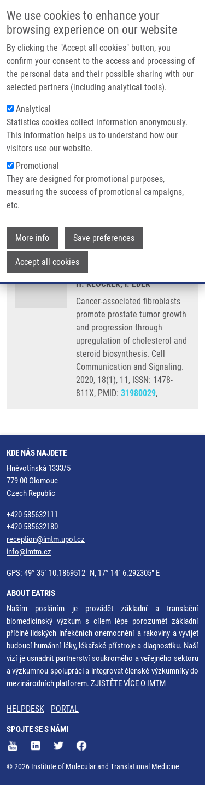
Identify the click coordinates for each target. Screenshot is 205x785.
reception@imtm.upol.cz (46, 539)
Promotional (37, 162)
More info (32, 234)
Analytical (33, 106)
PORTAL (65, 709)
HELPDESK (25, 709)
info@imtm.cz (29, 552)
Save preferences (103, 234)
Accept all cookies (47, 258)
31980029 (138, 393)
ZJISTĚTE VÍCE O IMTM (128, 683)
